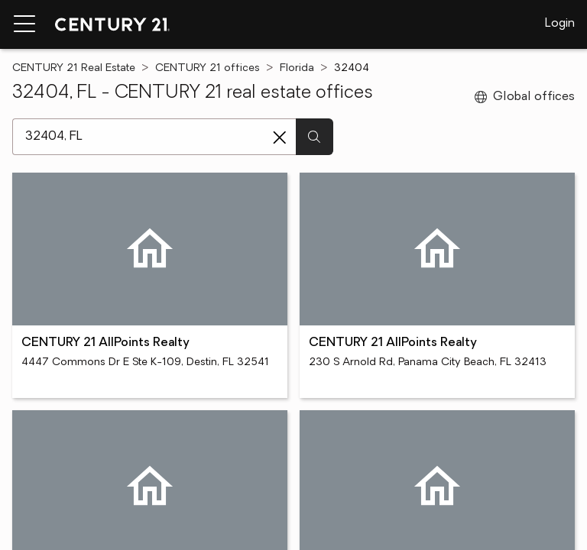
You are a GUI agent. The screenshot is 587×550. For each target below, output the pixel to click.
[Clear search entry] (279, 137)
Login (560, 24)
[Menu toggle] (24, 24)
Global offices (525, 97)
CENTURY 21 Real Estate (73, 68)
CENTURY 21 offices (207, 68)
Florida (297, 68)
